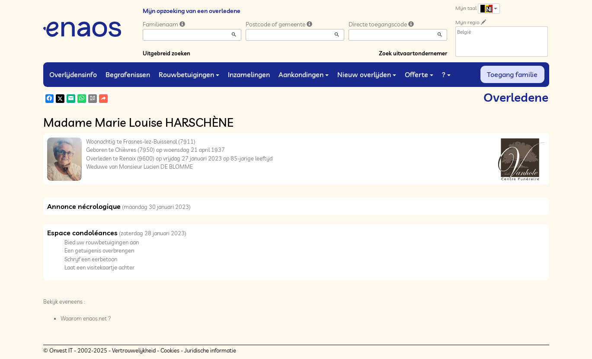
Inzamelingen (249, 74)
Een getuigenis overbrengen (99, 250)
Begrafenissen (128, 74)
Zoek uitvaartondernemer (413, 53)
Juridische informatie (210, 350)
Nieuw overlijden (366, 74)
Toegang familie (512, 74)
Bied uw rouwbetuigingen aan (101, 242)
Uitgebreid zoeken (166, 53)
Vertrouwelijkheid (134, 350)
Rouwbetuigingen (189, 74)
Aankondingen (303, 74)
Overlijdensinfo (73, 74)
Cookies (169, 350)
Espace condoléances (82, 232)
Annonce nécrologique (84, 206)
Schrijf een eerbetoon (90, 259)
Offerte (419, 74)
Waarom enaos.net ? (86, 318)
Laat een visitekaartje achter (99, 267)
